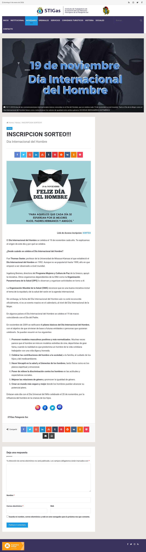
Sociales (100, 20)
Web (52, 506)
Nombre (11, 495)
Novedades (31, 20)
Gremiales (44, 20)
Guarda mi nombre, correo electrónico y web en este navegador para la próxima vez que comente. (49, 517)
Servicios (55, 20)
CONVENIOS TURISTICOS (72, 20)
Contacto (8, 29)
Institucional (17, 20)
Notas (17, 123)
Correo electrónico (15, 506)
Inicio (6, 20)
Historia (89, 20)
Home (10, 123)
